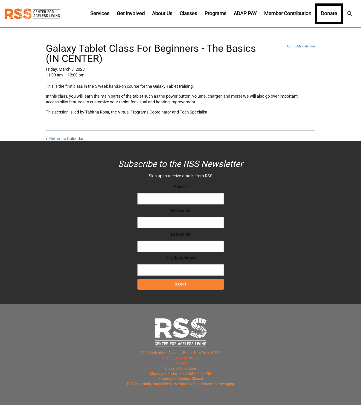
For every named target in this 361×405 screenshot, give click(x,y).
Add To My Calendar (301, 46)
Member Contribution (287, 13)
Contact (180, 363)
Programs (215, 13)
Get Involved (131, 13)
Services (99, 13)
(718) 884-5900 (174, 358)
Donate (329, 13)
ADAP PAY (245, 13)
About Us (162, 13)
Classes (188, 13)
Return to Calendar (66, 138)
